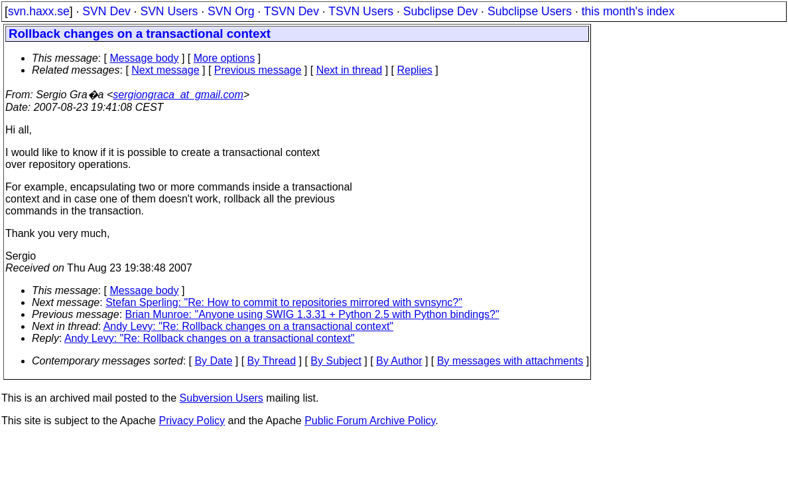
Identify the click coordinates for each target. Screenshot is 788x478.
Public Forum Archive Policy (369, 420)
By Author (399, 360)
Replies (414, 70)
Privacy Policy (192, 420)
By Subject (335, 360)
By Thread (271, 360)
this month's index (628, 11)
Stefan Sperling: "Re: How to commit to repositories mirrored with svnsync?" (283, 302)
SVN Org (231, 11)
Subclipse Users (530, 11)
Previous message (258, 70)
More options (224, 58)
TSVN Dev (291, 11)
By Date (213, 360)
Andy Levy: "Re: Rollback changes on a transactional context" (248, 326)
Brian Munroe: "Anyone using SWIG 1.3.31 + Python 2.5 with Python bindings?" (312, 314)
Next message (165, 70)
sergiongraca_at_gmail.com (178, 94)
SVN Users (169, 11)
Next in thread (349, 70)
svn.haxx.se (39, 11)
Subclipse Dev (440, 11)
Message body (143, 58)
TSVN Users (360, 11)
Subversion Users (221, 398)
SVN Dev (106, 11)
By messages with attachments (510, 360)
